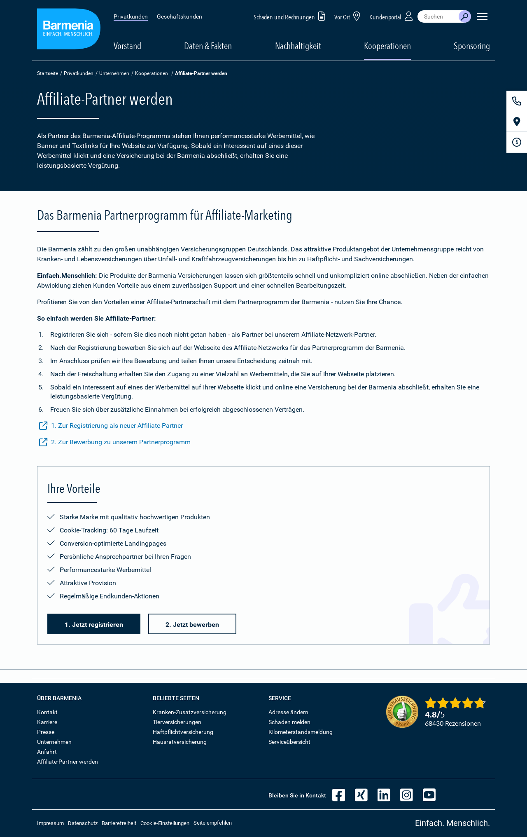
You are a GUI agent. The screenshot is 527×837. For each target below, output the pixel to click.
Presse (45, 732)
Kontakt (47, 712)
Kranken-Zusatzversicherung (189, 712)
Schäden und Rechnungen (291, 16)
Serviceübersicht (289, 742)
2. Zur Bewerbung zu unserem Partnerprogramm (115, 442)
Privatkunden (131, 16)
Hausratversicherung (180, 742)
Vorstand (127, 45)
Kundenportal (392, 16)
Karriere (47, 722)
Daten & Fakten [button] (208, 45)
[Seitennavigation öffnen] (482, 16)
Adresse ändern (288, 712)
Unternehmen (114, 73)
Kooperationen (387, 45)
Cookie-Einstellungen (164, 823)
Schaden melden (289, 722)
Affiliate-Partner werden (67, 761)
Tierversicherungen (177, 722)
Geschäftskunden (179, 16)
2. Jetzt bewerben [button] (192, 624)
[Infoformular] (516, 142)
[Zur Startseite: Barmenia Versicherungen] (68, 30)
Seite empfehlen (213, 823)
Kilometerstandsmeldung (300, 732)
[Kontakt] (516, 101)
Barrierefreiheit (119, 823)
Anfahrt (47, 751)
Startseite (47, 73)
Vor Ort (348, 16)
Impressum (50, 823)
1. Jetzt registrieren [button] (94, 624)
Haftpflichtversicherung (183, 732)
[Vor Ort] (516, 121)
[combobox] (438, 16)
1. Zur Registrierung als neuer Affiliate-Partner (111, 426)
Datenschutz (83, 823)
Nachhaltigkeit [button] (298, 45)
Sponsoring (472, 45)
